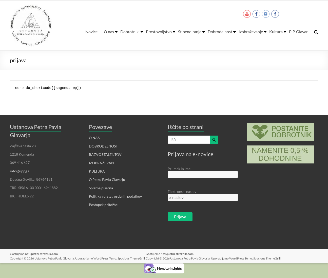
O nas (109, 31)
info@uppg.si (20, 171)
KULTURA (97, 171)
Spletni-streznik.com (44, 254)
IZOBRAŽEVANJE (103, 163)
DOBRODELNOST (103, 146)
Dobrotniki (130, 31)
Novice (91, 31)
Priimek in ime (179, 168)
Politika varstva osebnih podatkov (115, 196)
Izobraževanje (251, 31)
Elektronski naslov (182, 191)
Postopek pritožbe (103, 204)
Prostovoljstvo (159, 31)
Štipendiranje (189, 31)
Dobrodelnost (220, 31)
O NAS (94, 138)
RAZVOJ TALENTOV (105, 154)
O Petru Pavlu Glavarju (107, 179)
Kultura (276, 31)
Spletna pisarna (101, 188)
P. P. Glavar (298, 31)
